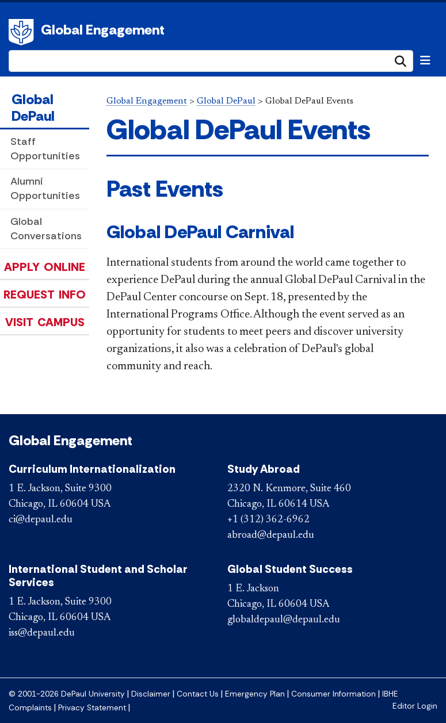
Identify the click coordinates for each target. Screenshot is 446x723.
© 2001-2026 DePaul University (67, 694)
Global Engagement (103, 30)
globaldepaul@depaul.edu (283, 620)
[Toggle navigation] (425, 60)
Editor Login (414, 706)
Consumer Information (333, 694)
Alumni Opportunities (45, 188)
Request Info (44, 294)
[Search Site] (211, 61)
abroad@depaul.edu (270, 535)
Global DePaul (33, 107)
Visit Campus (45, 322)
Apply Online (44, 266)
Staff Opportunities (45, 149)
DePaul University (23, 32)
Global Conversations (46, 229)
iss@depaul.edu (42, 633)
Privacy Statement (92, 708)
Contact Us (198, 694)
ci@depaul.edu (41, 520)
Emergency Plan (255, 694)
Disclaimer (150, 694)
